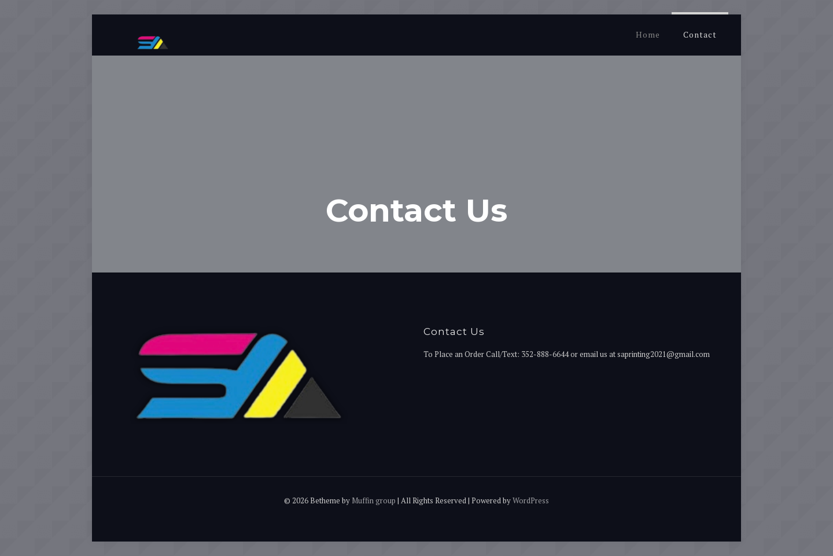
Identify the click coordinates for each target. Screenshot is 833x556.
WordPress (531, 500)
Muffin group (374, 500)
